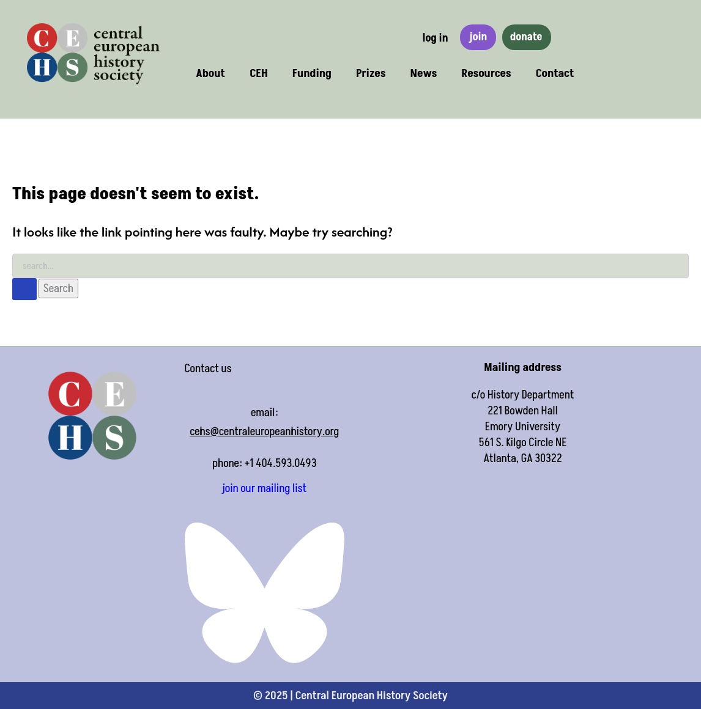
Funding (312, 73)
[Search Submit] (24, 289)
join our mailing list (264, 488)
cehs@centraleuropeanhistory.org (264, 431)
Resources (486, 73)
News (423, 73)
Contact (555, 73)
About (210, 73)
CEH (259, 73)
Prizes (371, 73)
